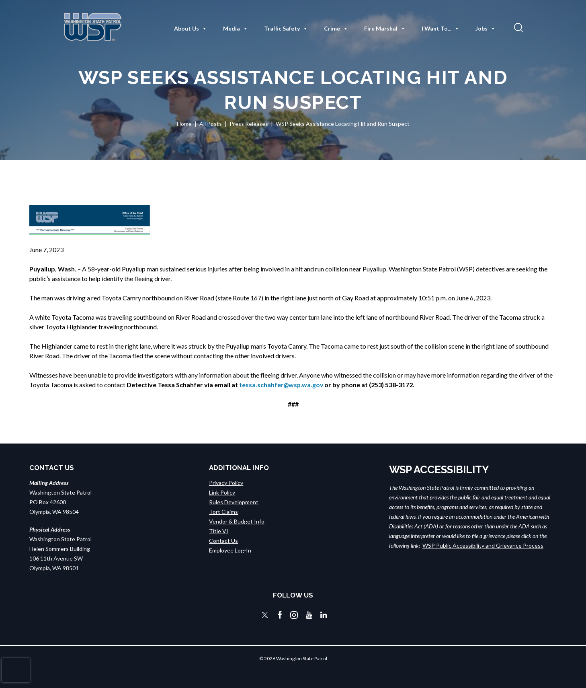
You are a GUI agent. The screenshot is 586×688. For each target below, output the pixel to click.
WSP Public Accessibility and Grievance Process (482, 545)
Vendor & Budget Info (236, 521)
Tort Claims (223, 511)
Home (184, 123)
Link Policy (222, 492)
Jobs (485, 28)
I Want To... (440, 28)
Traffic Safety (286, 28)
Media (235, 28)
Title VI (218, 531)
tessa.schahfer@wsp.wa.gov (281, 384)
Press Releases (248, 123)
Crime (336, 28)
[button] (517, 27)
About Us (190, 28)
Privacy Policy (226, 482)
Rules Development (233, 502)
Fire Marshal (385, 28)
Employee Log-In (230, 550)
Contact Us (223, 540)
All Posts (210, 123)
